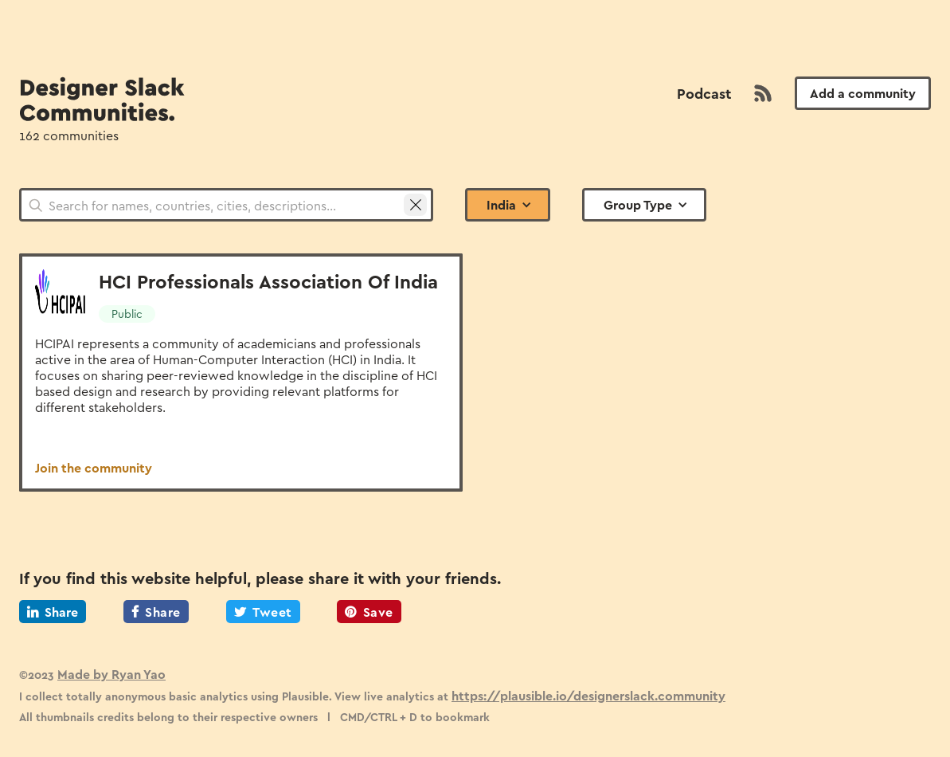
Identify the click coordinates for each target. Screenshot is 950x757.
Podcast (704, 92)
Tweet (263, 611)
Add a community (863, 92)
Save (369, 611)
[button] (507, 205)
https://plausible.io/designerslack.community (588, 695)
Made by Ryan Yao (111, 673)
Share (52, 611)
